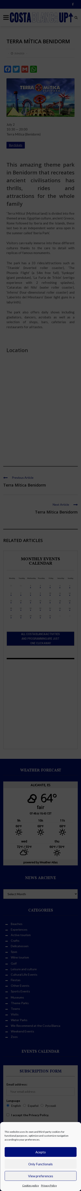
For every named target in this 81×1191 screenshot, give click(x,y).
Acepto (40, 1152)
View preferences (40, 1176)
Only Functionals (40, 1164)
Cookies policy (30, 1185)
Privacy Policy (49, 1185)
